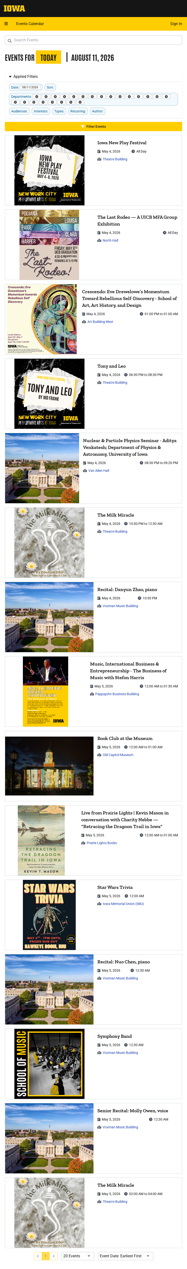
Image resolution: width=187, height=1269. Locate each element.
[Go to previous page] (38, 1256)
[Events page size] (78, 1256)
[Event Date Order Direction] (125, 1256)
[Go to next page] (54, 1256)
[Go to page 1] (46, 1256)
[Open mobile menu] (6, 24)
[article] (93, 170)
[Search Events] (93, 40)
